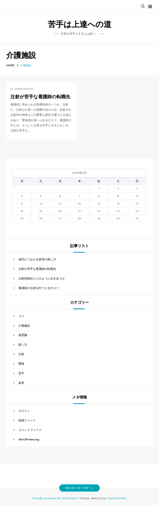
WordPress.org (28, 439)
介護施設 (24, 325)
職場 (21, 363)
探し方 (22, 344)
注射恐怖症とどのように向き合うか (41, 278)
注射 (21, 354)
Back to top (80, 488)
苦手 (21, 373)
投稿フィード (27, 420)
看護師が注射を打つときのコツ (38, 288)
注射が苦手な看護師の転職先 (40, 97)
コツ (21, 316)
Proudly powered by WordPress (55, 498)
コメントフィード (30, 430)
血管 (21, 382)
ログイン (24, 411)
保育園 (22, 335)
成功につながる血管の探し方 (37, 259)
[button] (143, 6)
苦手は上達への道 (79, 25)
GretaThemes (116, 498)
